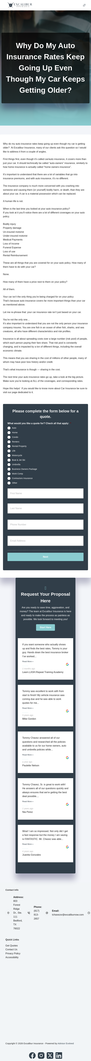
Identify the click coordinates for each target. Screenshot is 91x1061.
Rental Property (19, 446)
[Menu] (84, 5)
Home (15, 432)
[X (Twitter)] (50, 1055)
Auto (14, 428)
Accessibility (11, 957)
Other (14, 483)
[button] (45, 627)
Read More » (27, 661)
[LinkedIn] (59, 1055)
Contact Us (11, 949)
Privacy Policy (12, 953)
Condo (15, 437)
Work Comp (17, 473)
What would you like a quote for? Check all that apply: (39, 423)
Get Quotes (11, 945)
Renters (15, 441)
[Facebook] (32, 1055)
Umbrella (16, 464)
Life (13, 451)
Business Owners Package (24, 469)
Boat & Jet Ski (18, 460)
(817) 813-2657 (36, 915)
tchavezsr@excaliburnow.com (68, 914)
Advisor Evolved (66, 1043)
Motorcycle (17, 455)
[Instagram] (41, 1055)
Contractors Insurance (22, 478)
